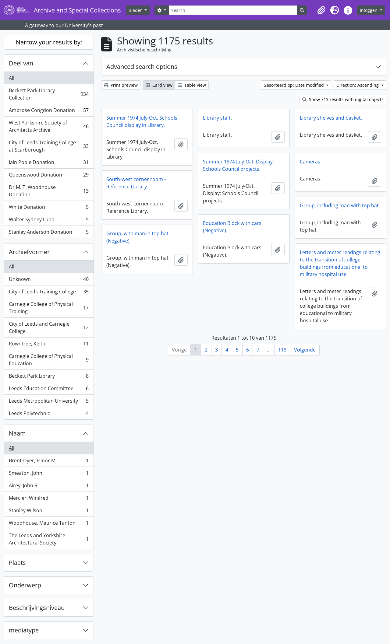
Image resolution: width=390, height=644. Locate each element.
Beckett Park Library (49, 377)
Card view (159, 85)
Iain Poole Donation (49, 164)
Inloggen (369, 10)
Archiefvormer (29, 252)
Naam (17, 433)
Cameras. (310, 161)
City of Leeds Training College (49, 293)
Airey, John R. (49, 487)
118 (282, 349)
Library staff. (217, 117)
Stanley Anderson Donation (49, 233)
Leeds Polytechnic (49, 414)
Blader (136, 10)
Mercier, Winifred (49, 499)
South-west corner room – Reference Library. (136, 183)
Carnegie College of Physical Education (49, 360)
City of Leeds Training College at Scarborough (49, 146)
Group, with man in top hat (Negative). (137, 237)
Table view (192, 85)
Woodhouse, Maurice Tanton (49, 524)
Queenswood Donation (49, 176)
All (11, 78)
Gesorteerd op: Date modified (294, 85)
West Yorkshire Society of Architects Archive (49, 126)
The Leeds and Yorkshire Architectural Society (49, 539)
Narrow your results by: (49, 42)
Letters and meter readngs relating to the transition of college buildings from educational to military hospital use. (340, 263)
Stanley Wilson (49, 512)
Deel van (21, 63)
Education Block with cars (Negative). (232, 227)
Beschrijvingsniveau (37, 608)
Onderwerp (25, 585)
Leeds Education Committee (49, 390)
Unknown (49, 280)
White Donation (49, 208)
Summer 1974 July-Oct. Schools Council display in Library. (141, 121)
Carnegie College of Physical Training (49, 308)
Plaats (17, 562)
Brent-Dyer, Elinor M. (49, 462)
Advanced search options (141, 66)
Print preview (121, 85)
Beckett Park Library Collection (49, 94)
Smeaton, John (49, 474)
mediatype (24, 630)
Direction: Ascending (358, 85)
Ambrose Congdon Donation (49, 112)
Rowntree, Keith (49, 345)
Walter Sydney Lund (49, 221)
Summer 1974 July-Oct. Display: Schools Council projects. (238, 165)
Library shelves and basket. (331, 117)
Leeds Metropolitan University (49, 402)
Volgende (305, 349)
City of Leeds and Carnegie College (49, 327)
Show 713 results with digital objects (343, 99)
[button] (321, 10)
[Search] (232, 10)
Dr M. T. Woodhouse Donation (49, 191)
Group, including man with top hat (339, 205)
